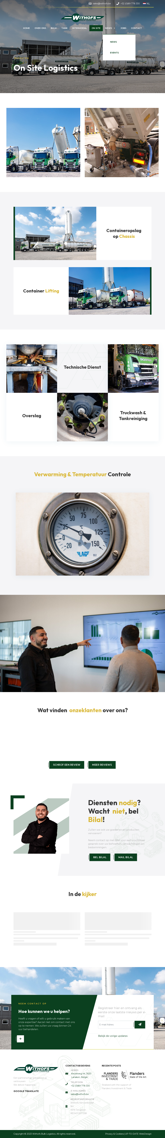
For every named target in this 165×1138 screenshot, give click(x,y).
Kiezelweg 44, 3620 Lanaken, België (81, 1075)
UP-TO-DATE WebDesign (138, 1134)
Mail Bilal (125, 857)
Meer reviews (102, 764)
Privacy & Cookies (114, 1134)
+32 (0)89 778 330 (80, 1085)
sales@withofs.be (80, 1094)
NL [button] (146, 3)
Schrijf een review (66, 764)
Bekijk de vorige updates (112, 1036)
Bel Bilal (100, 857)
